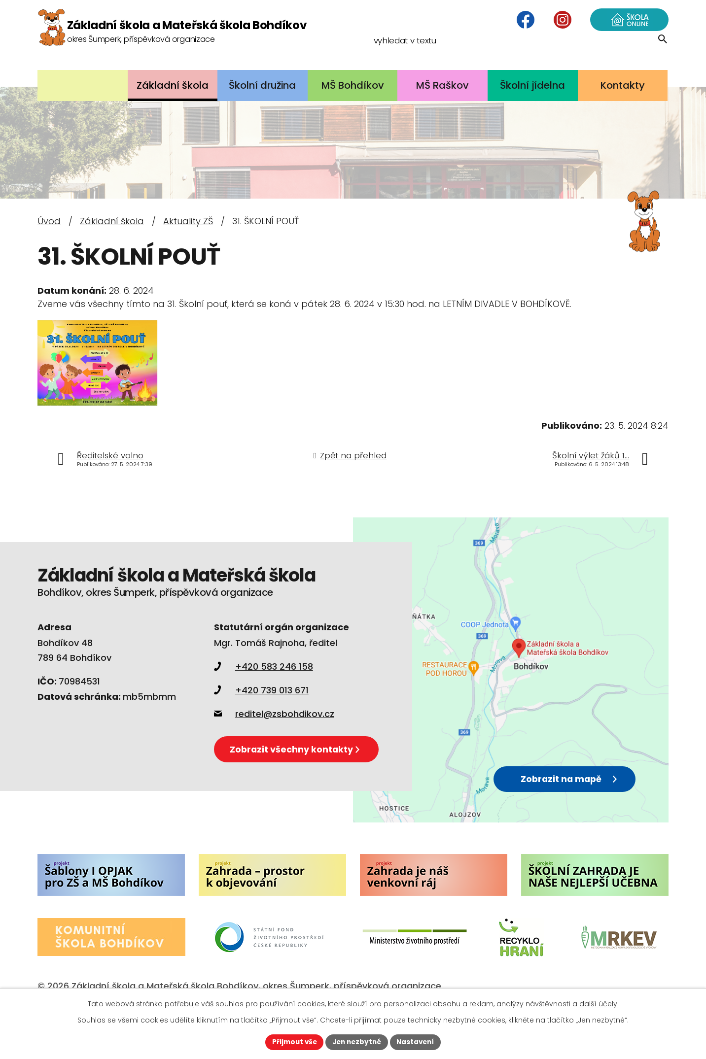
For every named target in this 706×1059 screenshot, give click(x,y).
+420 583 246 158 (263, 680)
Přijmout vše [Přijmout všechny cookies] (291, 1042)
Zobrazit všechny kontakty (308, 768)
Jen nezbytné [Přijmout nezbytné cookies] (357, 1042)
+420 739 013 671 (261, 703)
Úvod (49, 221)
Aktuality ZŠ (188, 221)
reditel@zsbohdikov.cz (274, 727)
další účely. (599, 1003)
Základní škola (112, 221)
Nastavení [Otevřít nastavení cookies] (418, 1042)
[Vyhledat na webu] (605, 51)
